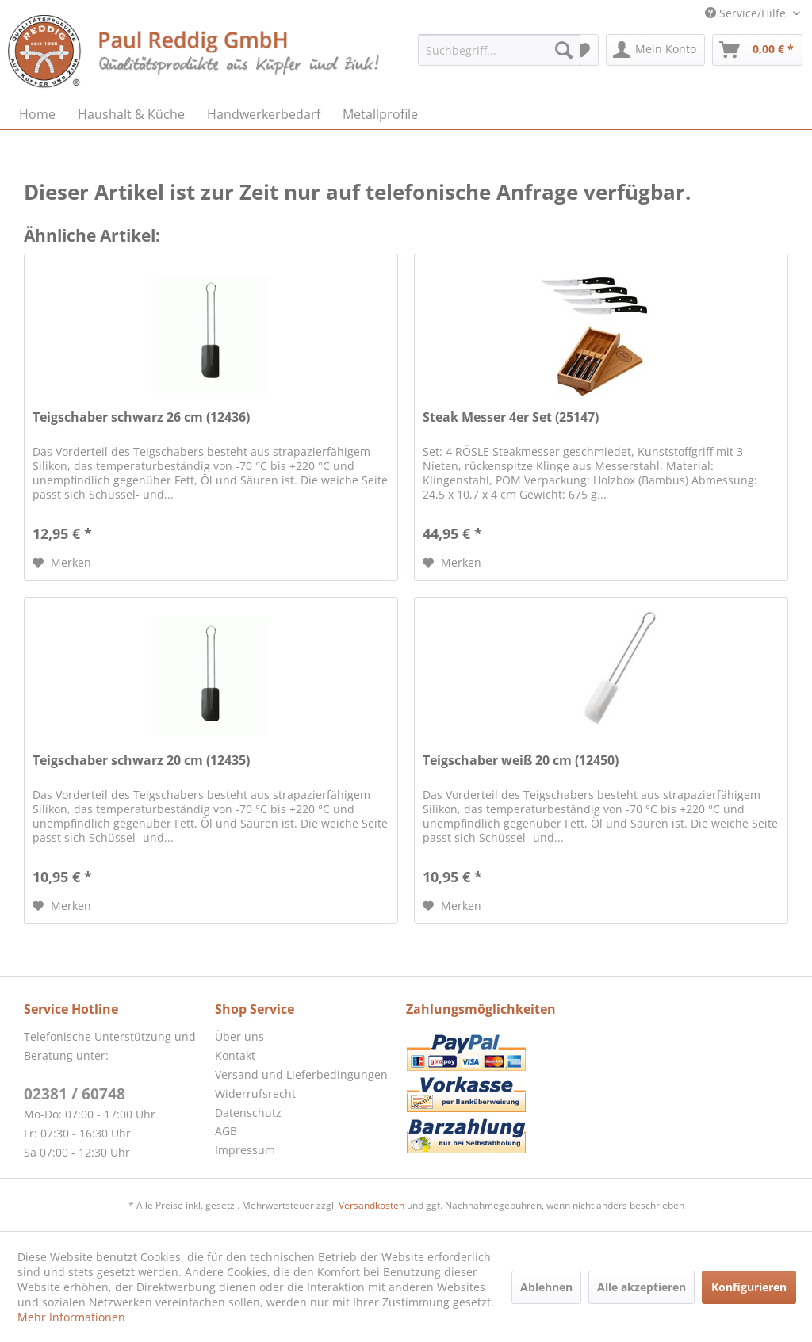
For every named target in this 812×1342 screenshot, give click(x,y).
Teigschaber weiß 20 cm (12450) (521, 760)
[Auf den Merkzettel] (62, 562)
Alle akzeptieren (641, 1286)
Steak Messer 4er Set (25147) (511, 417)
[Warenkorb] (757, 50)
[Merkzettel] (582, 50)
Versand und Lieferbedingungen (301, 1074)
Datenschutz (248, 1112)
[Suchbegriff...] (499, 50)
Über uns (239, 1036)
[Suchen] (563, 50)
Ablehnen (546, 1286)
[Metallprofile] (380, 114)
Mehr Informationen (71, 1317)
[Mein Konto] (655, 50)
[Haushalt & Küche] (131, 114)
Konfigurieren (749, 1286)
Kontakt (235, 1055)
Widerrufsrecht (255, 1093)
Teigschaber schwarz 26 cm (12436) (141, 417)
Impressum (245, 1149)
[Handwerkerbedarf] (263, 114)
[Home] (37, 114)
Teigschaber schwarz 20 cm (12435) (141, 760)
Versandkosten (371, 1205)
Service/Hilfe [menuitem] (747, 13)
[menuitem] (499, 50)
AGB (226, 1130)
